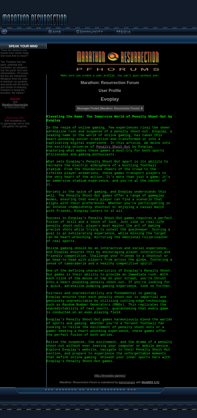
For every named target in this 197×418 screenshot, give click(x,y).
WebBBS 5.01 (150, 382)
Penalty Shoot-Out (113, 147)
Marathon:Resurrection (15, 104)
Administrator (127, 382)
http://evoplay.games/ (110, 375)
